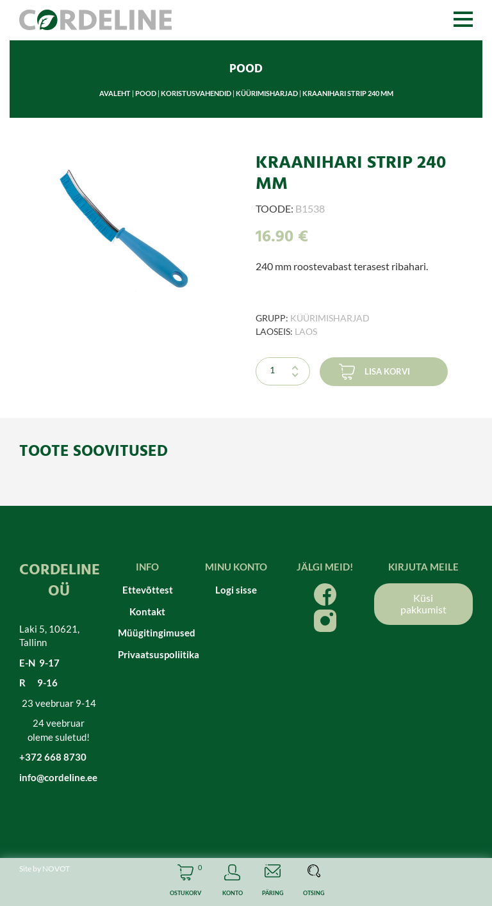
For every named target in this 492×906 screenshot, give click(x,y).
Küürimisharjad (267, 93)
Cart (185, 882)
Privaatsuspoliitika (147, 654)
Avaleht (115, 93)
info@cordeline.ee (58, 777)
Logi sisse (236, 589)
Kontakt (147, 611)
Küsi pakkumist (423, 603)
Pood (145, 93)
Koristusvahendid (196, 93)
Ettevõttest (147, 589)
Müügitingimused (147, 632)
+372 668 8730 (52, 757)
